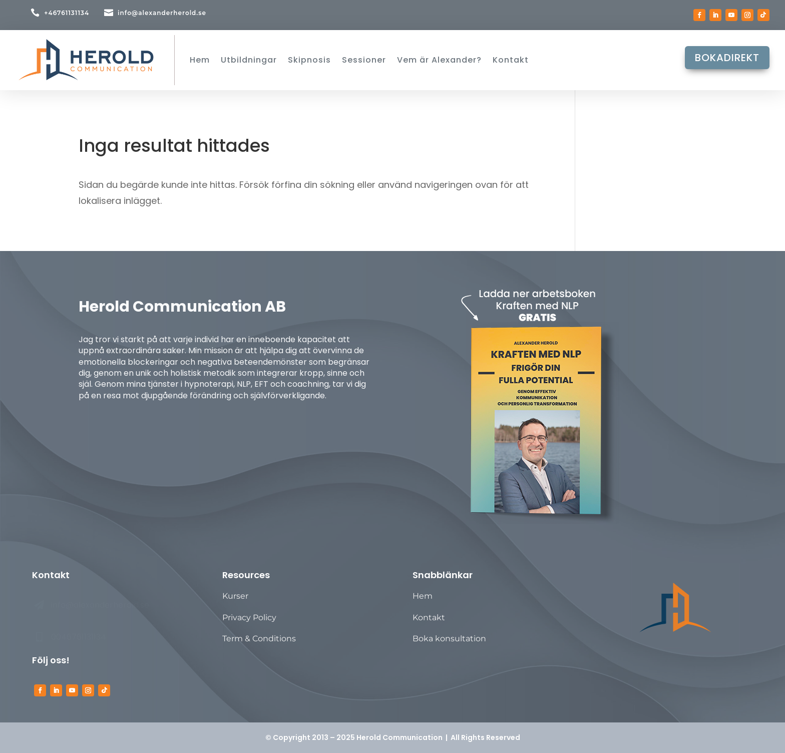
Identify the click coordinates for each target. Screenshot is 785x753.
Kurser (235, 596)
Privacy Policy (249, 617)
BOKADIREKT (727, 62)
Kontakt (429, 617)
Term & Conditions (259, 638)
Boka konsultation (449, 638)
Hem (423, 596)
